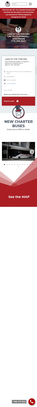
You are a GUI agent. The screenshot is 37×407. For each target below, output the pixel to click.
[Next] (32, 152)
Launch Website (11, 83)
